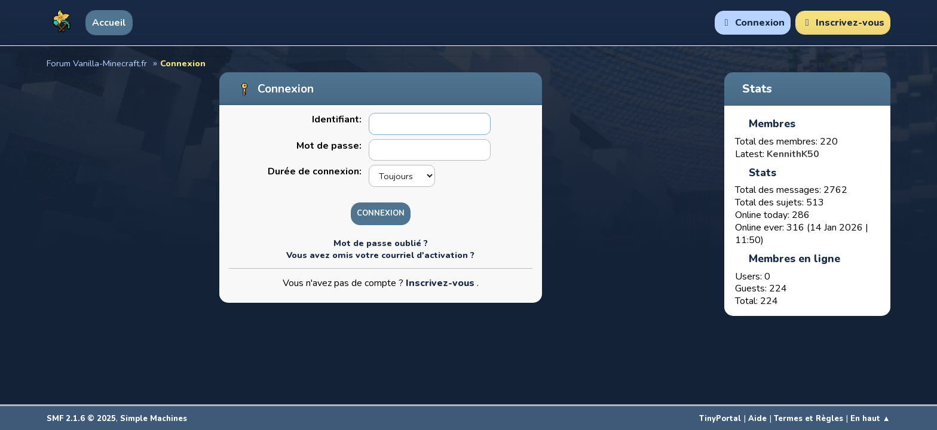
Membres (772, 123)
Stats (757, 89)
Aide (757, 418)
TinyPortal (720, 418)
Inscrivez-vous (441, 283)
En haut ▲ (870, 418)
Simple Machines (153, 418)
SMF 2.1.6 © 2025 (81, 418)
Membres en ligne (794, 258)
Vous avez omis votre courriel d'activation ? (380, 255)
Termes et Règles (808, 418)
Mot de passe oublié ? (380, 243)
